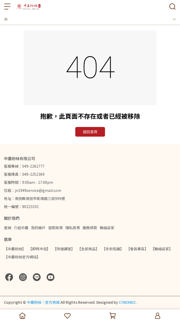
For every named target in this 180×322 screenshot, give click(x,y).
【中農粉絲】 (15, 248)
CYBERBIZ (127, 302)
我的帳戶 (38, 227)
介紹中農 (21, 227)
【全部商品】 (88, 248)
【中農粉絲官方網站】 (22, 256)
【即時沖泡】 (39, 248)
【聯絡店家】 (162, 248)
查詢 (7, 227)
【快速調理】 (64, 248)
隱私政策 (72, 227)
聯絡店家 (107, 227)
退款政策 (55, 227)
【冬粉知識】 (113, 248)
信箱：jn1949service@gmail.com (32, 190)
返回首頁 (90, 131)
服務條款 (90, 227)
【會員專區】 (137, 248)
